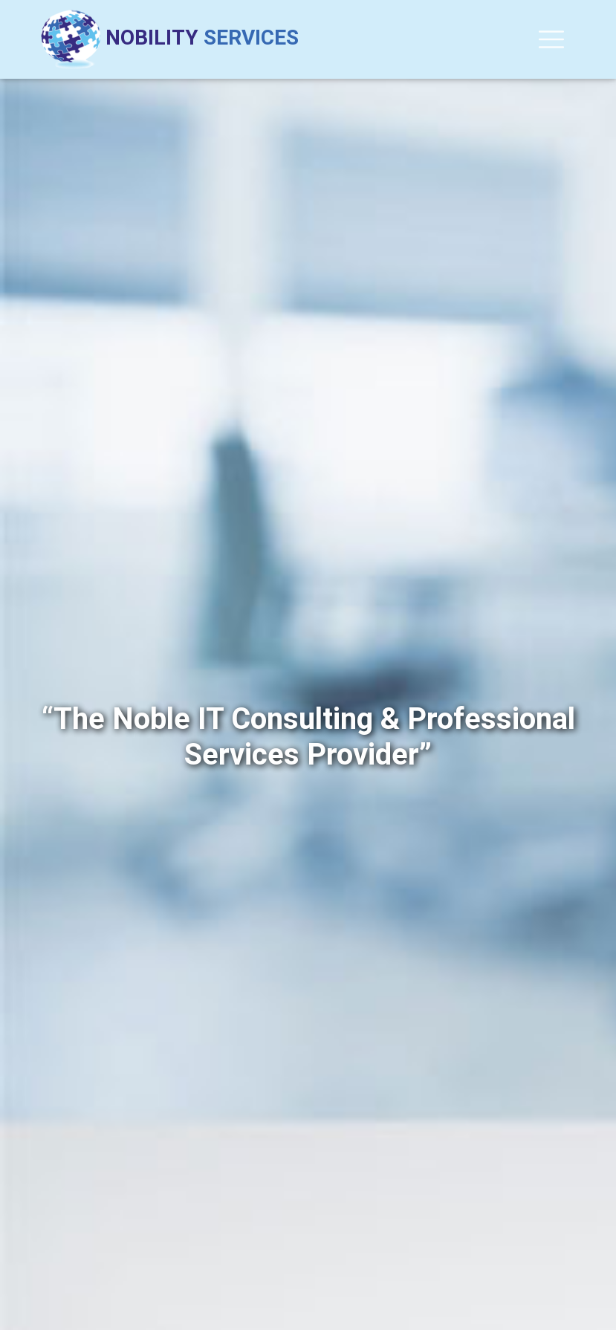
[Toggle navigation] (551, 39)
